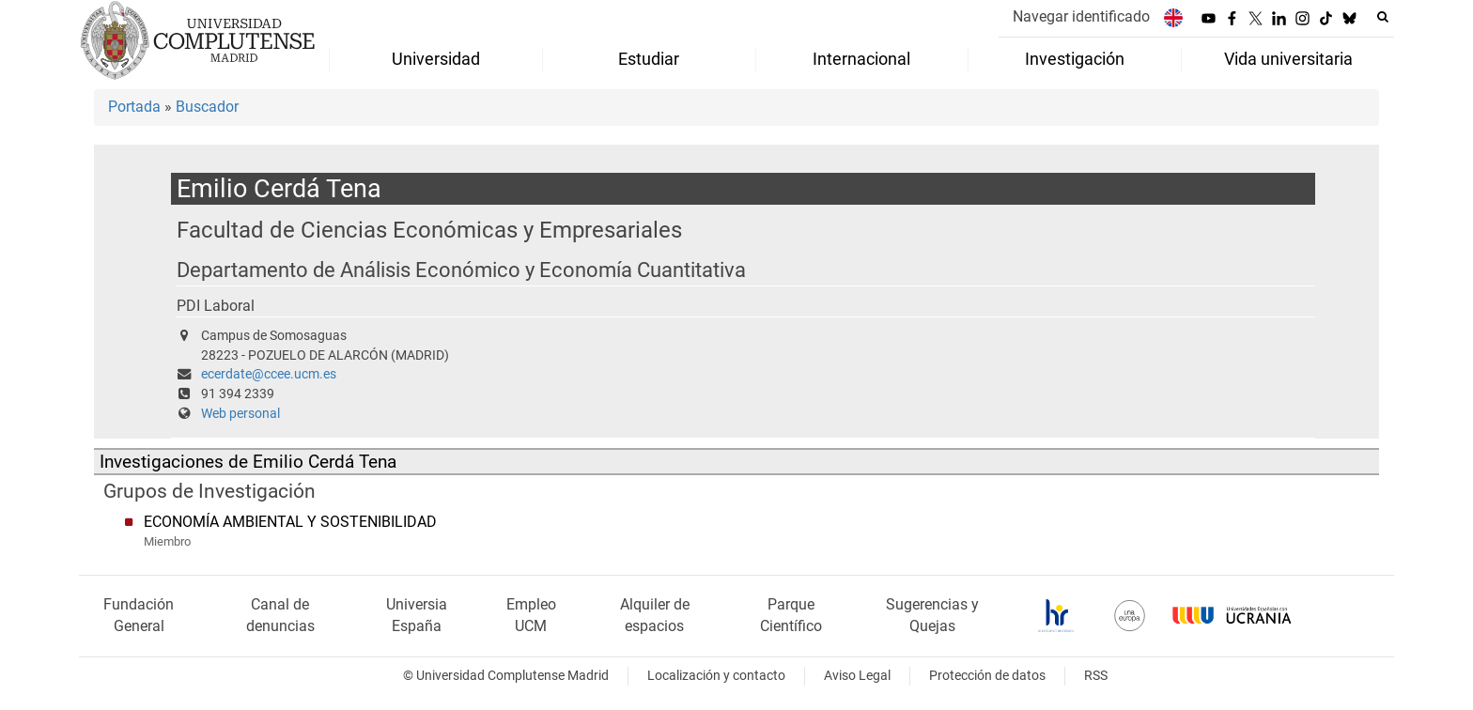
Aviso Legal (857, 676)
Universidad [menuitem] (436, 59)
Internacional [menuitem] (861, 59)
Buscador (207, 107)
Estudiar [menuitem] (648, 59)
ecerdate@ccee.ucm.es (268, 374)
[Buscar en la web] (1383, 17)
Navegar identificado (1081, 16)
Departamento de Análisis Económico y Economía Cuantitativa (461, 270)
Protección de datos (987, 676)
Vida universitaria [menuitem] (1288, 59)
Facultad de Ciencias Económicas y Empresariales (429, 229)
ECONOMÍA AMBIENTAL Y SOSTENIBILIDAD (290, 522)
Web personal (240, 414)
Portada (134, 107)
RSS (1096, 676)
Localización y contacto (716, 676)
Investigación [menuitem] (1074, 59)
